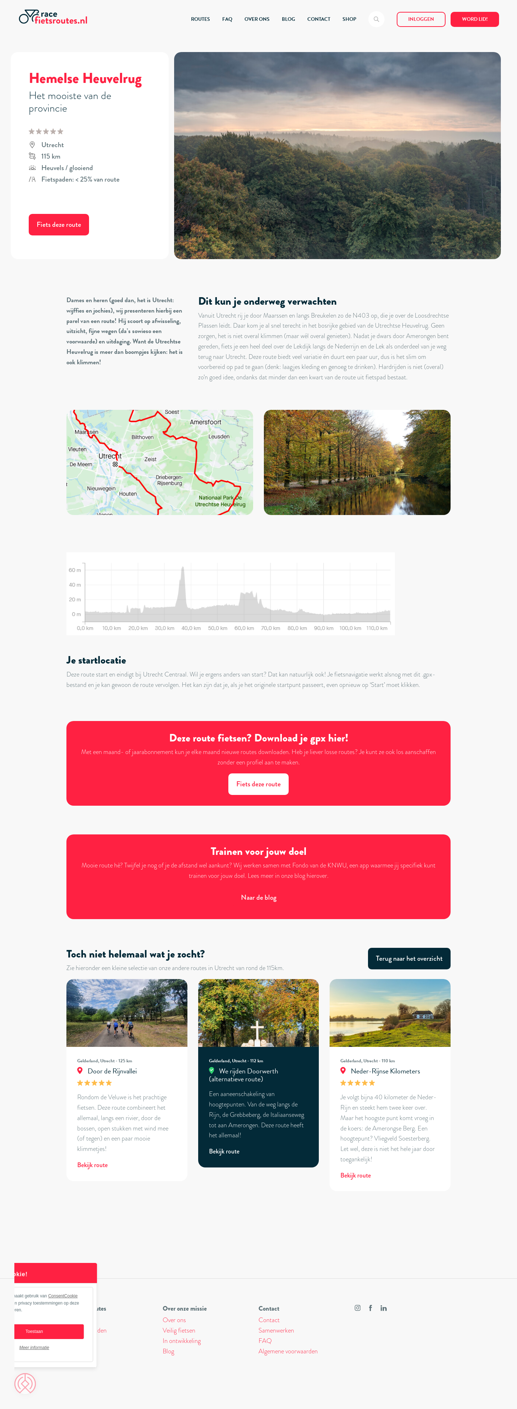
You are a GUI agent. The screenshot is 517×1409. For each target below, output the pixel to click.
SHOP (349, 19)
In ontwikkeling (182, 1340)
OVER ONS (257, 19)
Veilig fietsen (179, 1330)
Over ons (174, 1320)
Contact (269, 1320)
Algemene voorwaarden (288, 1351)
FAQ (227, 19)
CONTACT (318, 19)
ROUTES (200, 19)
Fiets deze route (59, 224)
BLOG (288, 19)
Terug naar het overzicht (409, 958)
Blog (168, 1351)
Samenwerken (276, 1330)
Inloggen (421, 19)
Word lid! (475, 19)
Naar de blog (258, 897)
